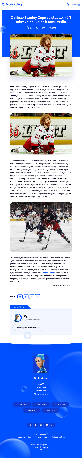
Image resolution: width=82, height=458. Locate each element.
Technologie (29, 28)
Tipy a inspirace (30, 43)
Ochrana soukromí (41, 437)
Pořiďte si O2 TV (48, 272)
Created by (41, 449)
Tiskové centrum (58, 437)
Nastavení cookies (24, 437)
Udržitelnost (29, 36)
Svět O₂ (26, 21)
